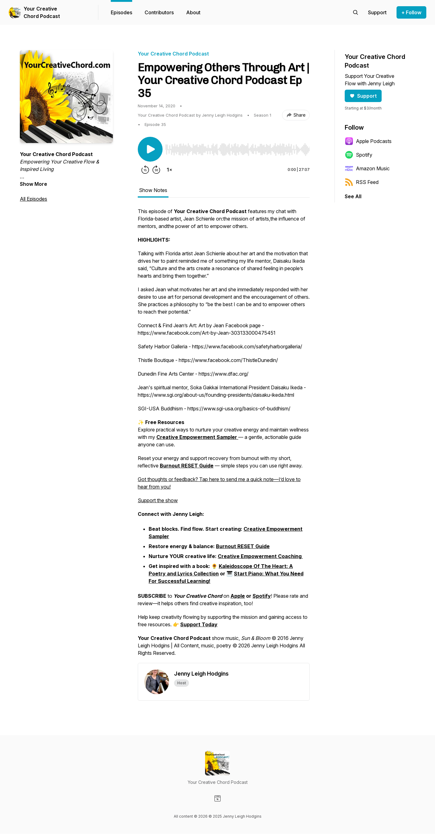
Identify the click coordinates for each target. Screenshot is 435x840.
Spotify (358, 154)
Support (363, 96)
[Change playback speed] (169, 169)
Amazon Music (367, 168)
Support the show (158, 500)
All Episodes (33, 199)
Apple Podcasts (368, 141)
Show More (33, 184)
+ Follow (411, 12)
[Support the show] (377, 12)
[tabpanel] (224, 435)
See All (353, 196)
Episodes (121, 12)
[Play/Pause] (150, 149)
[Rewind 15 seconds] (145, 169)
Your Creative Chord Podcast (42, 12)
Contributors (159, 12)
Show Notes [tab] (153, 190)
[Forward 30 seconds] (156, 169)
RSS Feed (362, 182)
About (193, 12)
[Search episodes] (355, 12)
